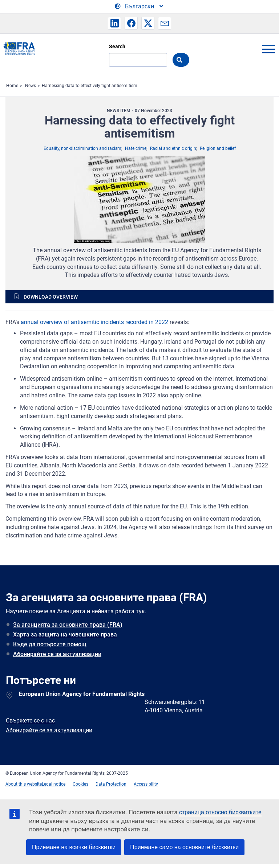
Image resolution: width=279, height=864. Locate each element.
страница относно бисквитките (220, 812)
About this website (23, 784)
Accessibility (146, 784)
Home (12, 85)
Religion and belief (218, 148)
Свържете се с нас (30, 720)
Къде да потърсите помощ (49, 644)
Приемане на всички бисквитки (74, 847)
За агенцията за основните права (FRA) (67, 624)
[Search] (138, 60)
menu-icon (268, 49)
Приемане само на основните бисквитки (184, 847)
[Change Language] (139, 6)
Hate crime (135, 148)
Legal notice (53, 784)
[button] (114, 23)
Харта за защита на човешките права (65, 634)
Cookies (80, 784)
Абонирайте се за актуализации (57, 654)
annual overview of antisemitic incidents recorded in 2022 (94, 322)
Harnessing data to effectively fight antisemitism (89, 85)
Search (117, 46)
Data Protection (111, 784)
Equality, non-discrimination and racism (82, 148)
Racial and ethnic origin (173, 148)
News (30, 85)
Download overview (51, 297)
